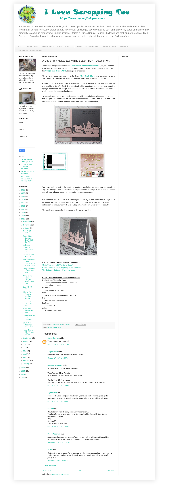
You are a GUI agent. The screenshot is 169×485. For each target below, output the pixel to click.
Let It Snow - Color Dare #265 (28, 303)
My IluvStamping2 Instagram (27, 172)
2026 (23, 190)
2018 (23, 216)
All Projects (124, 46)
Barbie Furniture (48, 46)
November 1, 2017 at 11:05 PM (59, 442)
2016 (23, 368)
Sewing (79, 46)
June (25, 348)
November (27, 225)
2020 (23, 209)
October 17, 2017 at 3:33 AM (58, 358)
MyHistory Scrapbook (65, 46)
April (25, 354)
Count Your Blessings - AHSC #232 (28, 325)
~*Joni (50, 450)
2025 (23, 193)
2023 (23, 200)
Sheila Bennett (53, 338)
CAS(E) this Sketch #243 (55, 71)
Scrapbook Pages (91, 46)
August (26, 341)
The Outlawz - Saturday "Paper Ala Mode (58, 270)
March (25, 357)
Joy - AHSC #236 (27, 232)
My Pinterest (25, 176)
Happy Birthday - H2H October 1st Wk (29, 332)
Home (79, 470)
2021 (23, 206)
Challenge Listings (31, 46)
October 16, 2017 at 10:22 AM (58, 344)
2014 (23, 374)
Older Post (110, 470)
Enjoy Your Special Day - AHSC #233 (28, 310)
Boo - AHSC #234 (27, 288)
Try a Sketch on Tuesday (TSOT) (27, 180)
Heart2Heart (57, 327)
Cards (19, 46)
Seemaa (51, 409)
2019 (23, 212)
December (27, 222)
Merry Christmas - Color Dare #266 (29, 271)
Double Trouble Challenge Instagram (26, 166)
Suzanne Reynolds (55, 365)
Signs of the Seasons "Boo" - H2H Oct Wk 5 (28, 239)
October (26, 228)
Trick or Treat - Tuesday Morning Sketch (28, 295)
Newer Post (47, 470)
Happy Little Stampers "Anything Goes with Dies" (61, 267)
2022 (23, 203)
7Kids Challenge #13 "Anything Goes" (57, 265)
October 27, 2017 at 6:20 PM (58, 401)
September (27, 338)
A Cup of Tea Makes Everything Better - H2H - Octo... (29, 280)
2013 (23, 377)
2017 (23, 219)
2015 (23, 371)
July (25, 344)
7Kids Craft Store (87, 76)
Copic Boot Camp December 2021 (29, 50)
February (26, 360)
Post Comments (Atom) (60, 474)
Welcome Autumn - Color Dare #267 (28, 248)
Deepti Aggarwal (54, 434)
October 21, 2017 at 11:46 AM (58, 385)
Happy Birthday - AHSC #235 (29, 255)
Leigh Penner (53, 352)
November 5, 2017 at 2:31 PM (58, 461)
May (25, 351)
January (26, 364)
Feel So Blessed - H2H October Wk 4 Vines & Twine (29, 262)
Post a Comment (51, 465)
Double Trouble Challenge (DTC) (27, 161)
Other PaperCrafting (109, 46)
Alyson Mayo (53, 393)
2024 (23, 196)
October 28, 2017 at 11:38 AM (58, 426)
